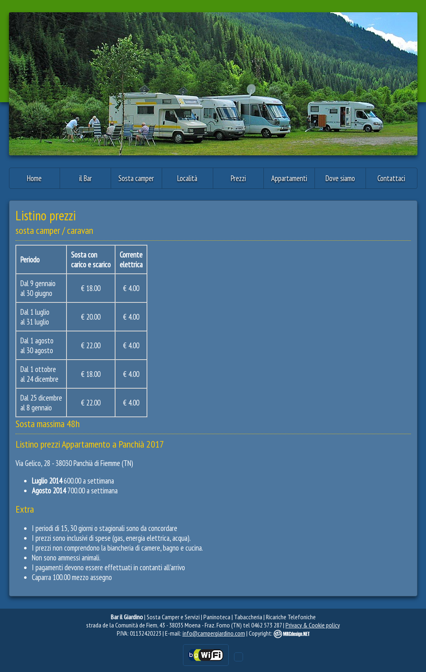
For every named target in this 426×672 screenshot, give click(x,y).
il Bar (85, 178)
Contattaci (391, 178)
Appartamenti (289, 178)
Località (187, 178)
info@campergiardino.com (214, 633)
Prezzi (238, 178)
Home (34, 178)
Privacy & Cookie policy (312, 625)
